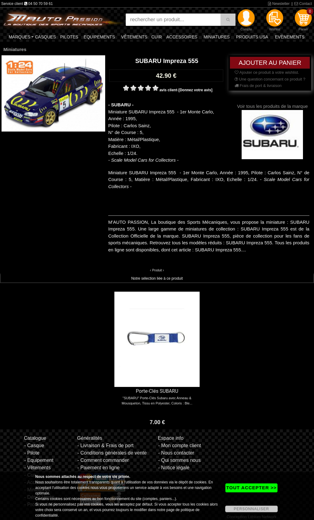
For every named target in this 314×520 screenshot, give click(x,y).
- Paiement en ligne (98, 467)
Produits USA (252, 36)
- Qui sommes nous (179, 460)
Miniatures (217, 36)
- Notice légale (174, 467)
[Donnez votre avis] (195, 90)
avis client (168, 90)
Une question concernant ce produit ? (270, 79)
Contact (303, 4)
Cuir (156, 36)
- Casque (34, 445)
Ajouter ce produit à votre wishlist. (267, 72)
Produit (157, 270)
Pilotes (69, 36)
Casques (45, 36)
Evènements (289, 36)
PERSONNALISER (251, 509)
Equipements (99, 36)
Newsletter (278, 4)
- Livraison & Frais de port (105, 445)
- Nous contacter (176, 452)
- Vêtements (37, 467)
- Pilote (32, 452)
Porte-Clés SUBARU (157, 391)
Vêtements (134, 36)
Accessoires (181, 36)
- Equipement (38, 460)
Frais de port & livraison (258, 85)
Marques (19, 36)
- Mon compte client (179, 445)
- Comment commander (103, 460)
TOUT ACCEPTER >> (251, 487)
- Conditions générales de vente (112, 452)
